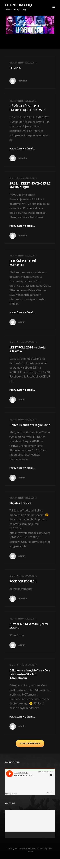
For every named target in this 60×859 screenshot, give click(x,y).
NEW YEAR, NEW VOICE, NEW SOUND (28, 626)
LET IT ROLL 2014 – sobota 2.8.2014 (27, 349)
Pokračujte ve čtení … (22, 149)
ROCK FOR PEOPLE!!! (23, 581)
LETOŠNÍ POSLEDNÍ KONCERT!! (22, 263)
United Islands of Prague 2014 (30, 425)
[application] (30, 824)
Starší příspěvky (30, 743)
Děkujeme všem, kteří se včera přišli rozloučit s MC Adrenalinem (29, 674)
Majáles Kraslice (20, 503)
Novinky (12, 62)
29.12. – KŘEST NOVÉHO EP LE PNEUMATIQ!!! (29, 185)
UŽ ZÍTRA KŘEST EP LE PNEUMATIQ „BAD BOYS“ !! (27, 108)
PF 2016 (15, 68)
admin (21, 321)
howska (22, 80)
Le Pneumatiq (18, 5)
